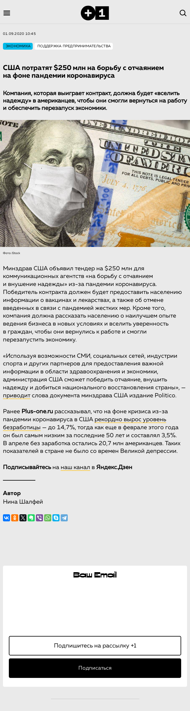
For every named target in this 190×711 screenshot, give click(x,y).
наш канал (75, 467)
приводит (16, 395)
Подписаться (95, 668)
